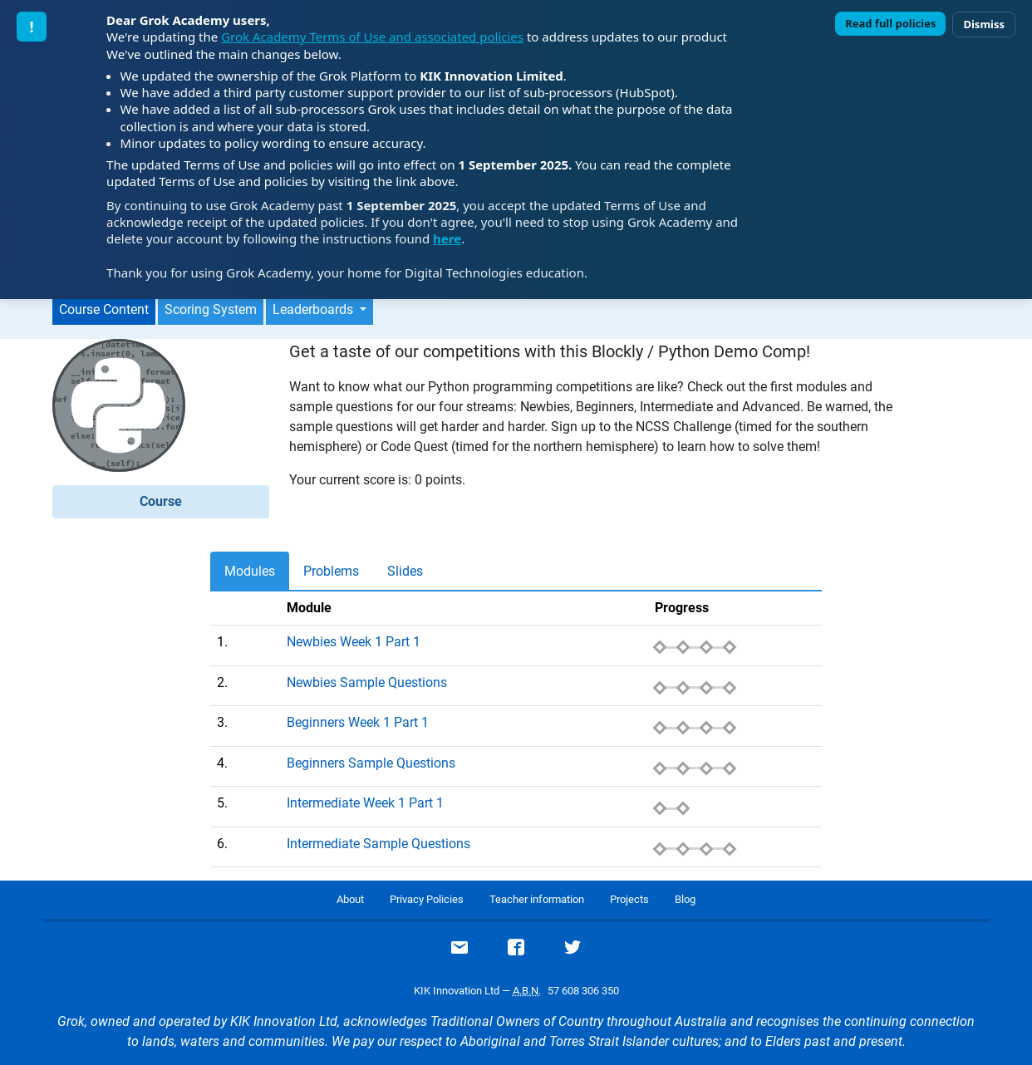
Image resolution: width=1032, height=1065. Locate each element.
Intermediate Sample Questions (378, 844)
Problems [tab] (331, 571)
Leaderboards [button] (314, 309)
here (447, 238)
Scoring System (211, 309)
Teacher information (536, 899)
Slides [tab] (405, 571)
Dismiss (984, 24)
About (350, 899)
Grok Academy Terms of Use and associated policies (372, 36)
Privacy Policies (427, 899)
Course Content (104, 309)
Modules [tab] (249, 571)
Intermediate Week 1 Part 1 (365, 803)
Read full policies (890, 23)
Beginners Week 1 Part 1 (358, 722)
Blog (685, 899)
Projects (629, 899)
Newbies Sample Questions (367, 682)
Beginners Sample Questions (371, 763)
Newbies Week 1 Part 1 (353, 642)
